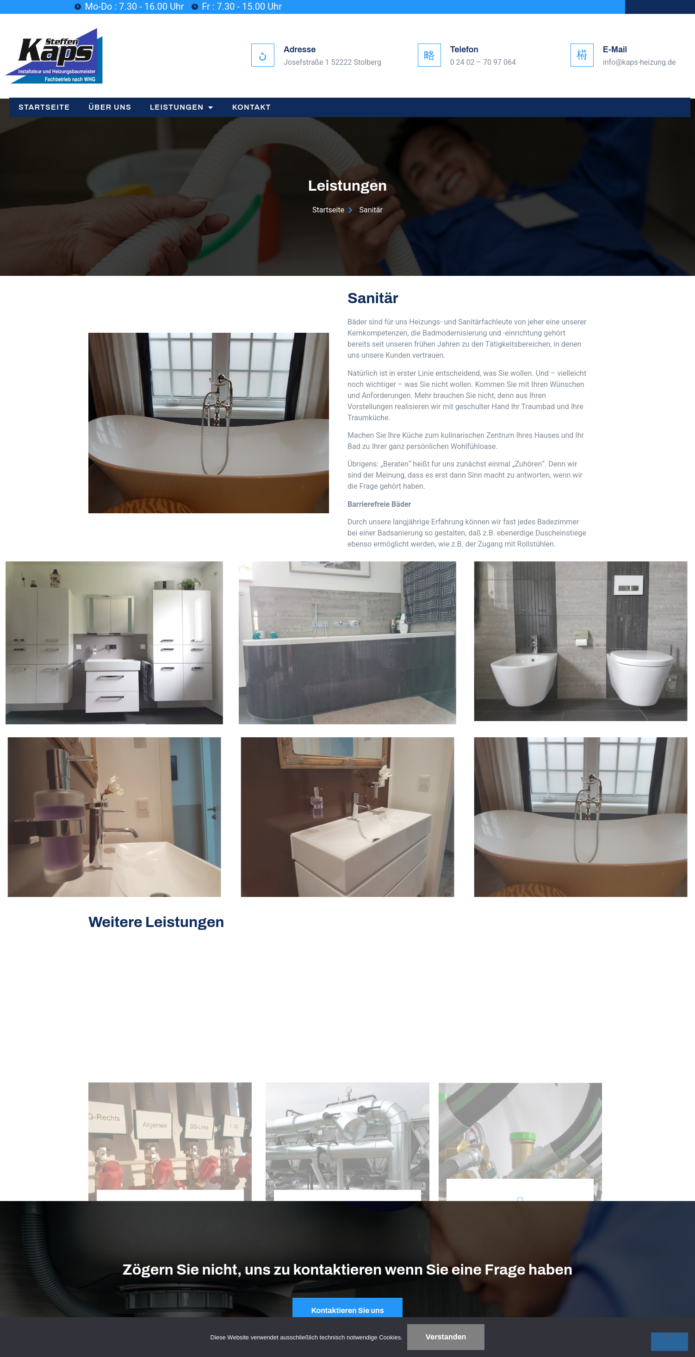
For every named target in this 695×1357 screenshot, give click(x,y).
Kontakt (251, 107)
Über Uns (109, 107)
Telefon (464, 49)
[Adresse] (262, 55)
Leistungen (182, 107)
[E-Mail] (582, 55)
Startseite (44, 107)
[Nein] (669, 1341)
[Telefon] (429, 55)
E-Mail (615, 49)
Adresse (300, 49)
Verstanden (446, 1337)
